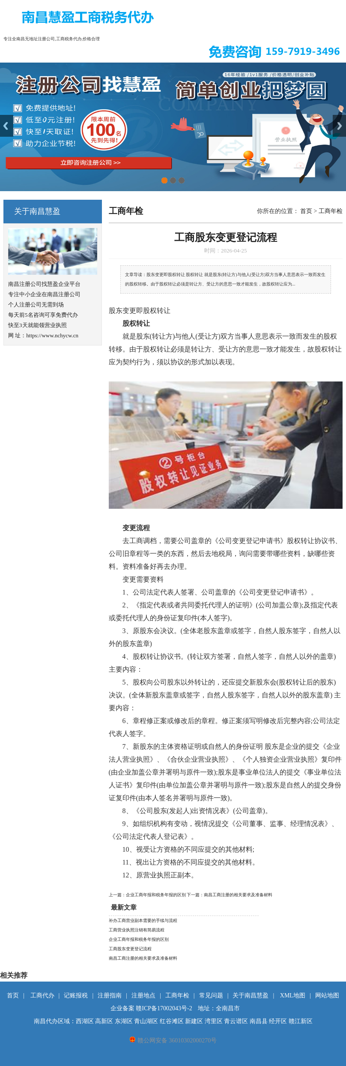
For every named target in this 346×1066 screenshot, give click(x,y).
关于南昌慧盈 (250, 995)
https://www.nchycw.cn (52, 335)
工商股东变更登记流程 (130, 948)
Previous (6, 126)
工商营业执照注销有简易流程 (136, 930)
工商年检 (331, 211)
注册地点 (143, 995)
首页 (306, 211)
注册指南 (110, 995)
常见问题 (211, 995)
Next (339, 126)
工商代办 (42, 995)
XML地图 (292, 995)
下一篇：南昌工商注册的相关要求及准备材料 (229, 894)
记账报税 (76, 995)
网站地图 (327, 995)
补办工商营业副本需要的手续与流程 (143, 920)
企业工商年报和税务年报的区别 (139, 939)
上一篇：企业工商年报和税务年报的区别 (148, 894)
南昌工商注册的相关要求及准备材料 (143, 958)
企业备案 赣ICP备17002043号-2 (151, 1008)
